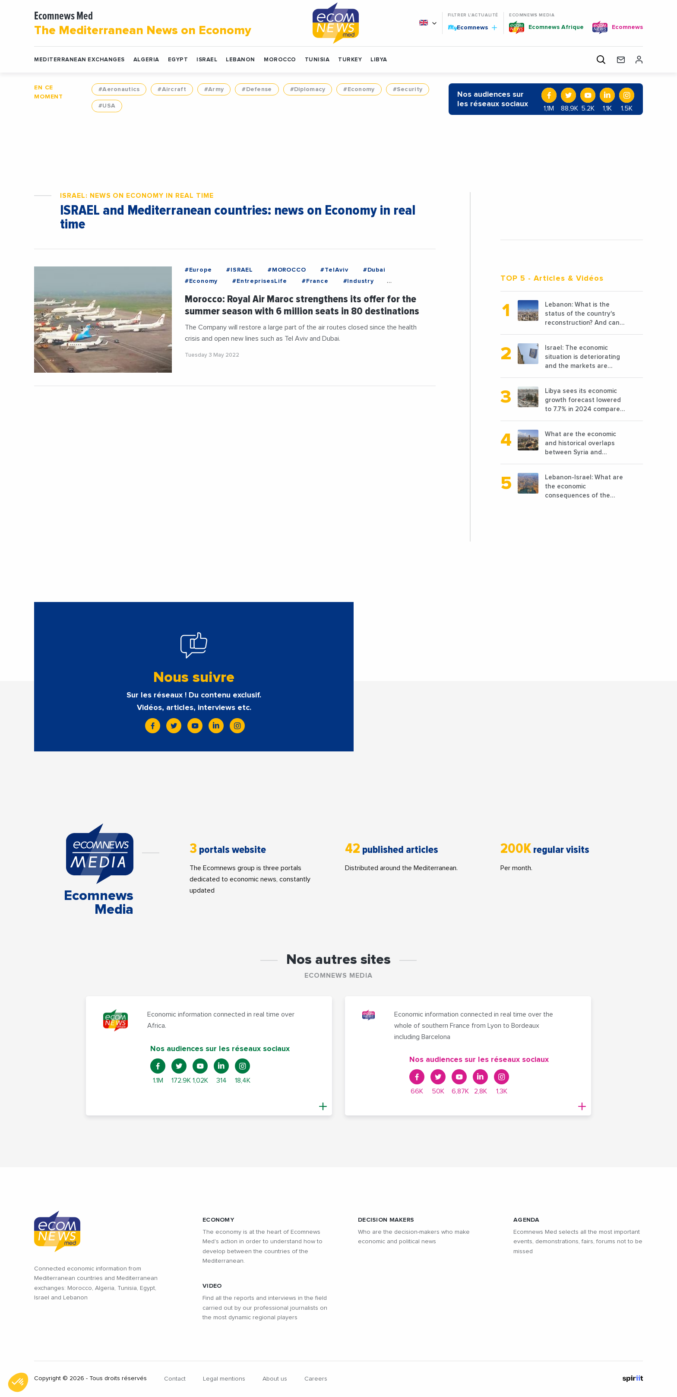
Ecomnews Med (162, 24)
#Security (408, 89)
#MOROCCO (287, 270)
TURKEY (350, 60)
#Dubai (374, 270)
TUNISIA (317, 60)
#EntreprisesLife (259, 281)
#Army (214, 89)
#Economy (358, 89)
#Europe (198, 270)
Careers (315, 1379)
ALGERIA (146, 60)
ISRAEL (206, 60)
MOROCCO (280, 60)
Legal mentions (224, 1379)
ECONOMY (218, 1220)
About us (275, 1379)
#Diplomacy (308, 89)
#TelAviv (334, 270)
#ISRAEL (239, 270)
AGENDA (526, 1220)
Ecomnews (472, 27)
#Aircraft (172, 89)
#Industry (358, 281)
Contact (175, 1379)
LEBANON (240, 60)
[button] (18, 1382)
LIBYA (378, 60)
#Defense (257, 89)
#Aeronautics (118, 89)
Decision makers (386, 1220)
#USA (106, 106)
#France (315, 281)
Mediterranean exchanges (79, 60)
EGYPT (178, 60)
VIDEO (211, 1286)
